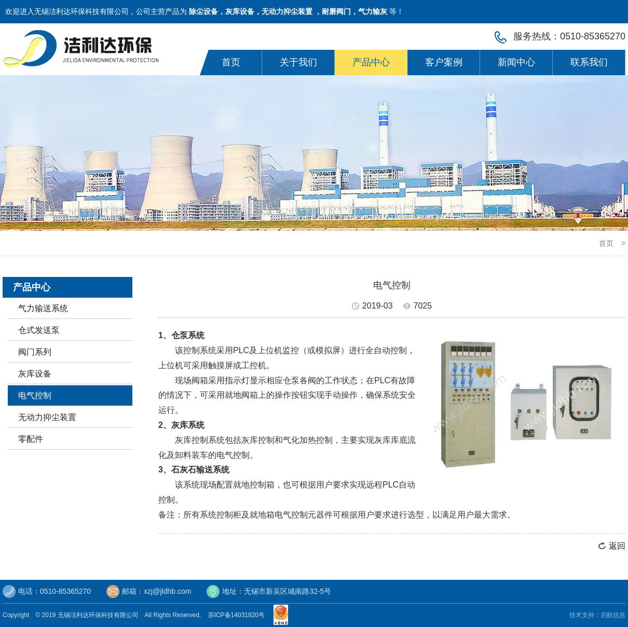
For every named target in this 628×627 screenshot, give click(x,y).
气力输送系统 (43, 308)
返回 (617, 545)
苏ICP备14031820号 (238, 615)
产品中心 (371, 62)
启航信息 (612, 615)
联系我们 (589, 62)
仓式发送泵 (39, 330)
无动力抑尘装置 (47, 417)
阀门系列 (34, 351)
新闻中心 (516, 62)
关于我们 (298, 62)
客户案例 (443, 62)
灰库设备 (34, 373)
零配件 (30, 439)
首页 (231, 62)
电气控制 (34, 395)
